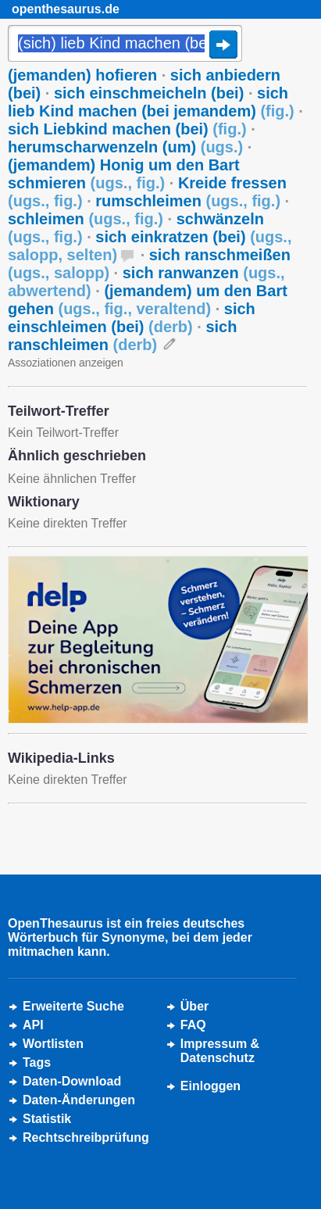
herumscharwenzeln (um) (125, 147)
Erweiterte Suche (73, 1006)
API (33, 1025)
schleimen (85, 218)
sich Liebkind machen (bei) (127, 129)
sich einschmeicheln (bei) (149, 93)
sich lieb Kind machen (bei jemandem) (151, 102)
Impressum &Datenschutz (219, 1050)
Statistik (47, 1118)
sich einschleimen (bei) (131, 317)
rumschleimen (187, 200)
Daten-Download (72, 1081)
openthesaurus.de (65, 9)
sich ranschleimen (122, 335)
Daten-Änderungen (79, 1100)
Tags (37, 1062)
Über (194, 1006)
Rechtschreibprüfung (86, 1137)
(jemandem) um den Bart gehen (147, 299)
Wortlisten (53, 1043)
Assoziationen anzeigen (65, 362)
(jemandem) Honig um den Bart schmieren (124, 173)
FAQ (193, 1025)
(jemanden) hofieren (82, 75)
